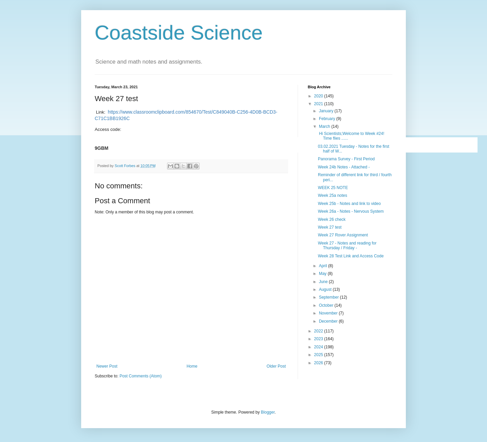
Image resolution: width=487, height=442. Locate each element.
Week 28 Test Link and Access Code (351, 256)
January (326, 111)
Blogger (268, 412)
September (329, 297)
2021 (319, 103)
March (325, 126)
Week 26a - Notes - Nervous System (351, 211)
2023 (319, 338)
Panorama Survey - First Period (346, 159)
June (324, 281)
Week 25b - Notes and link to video (349, 203)
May (323, 273)
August (326, 289)
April (323, 265)
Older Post (276, 366)
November (329, 313)
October (326, 305)
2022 (319, 331)
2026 (319, 362)
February (327, 118)
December (329, 321)
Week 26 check (332, 219)
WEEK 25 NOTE (333, 187)
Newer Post (106, 366)
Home (192, 366)
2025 (319, 354)
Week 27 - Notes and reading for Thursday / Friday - (347, 245)
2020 (319, 96)
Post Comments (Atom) (140, 376)
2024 (319, 347)
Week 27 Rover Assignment (343, 235)
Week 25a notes (332, 195)
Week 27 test (330, 227)
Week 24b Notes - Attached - (344, 167)
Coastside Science (179, 32)
